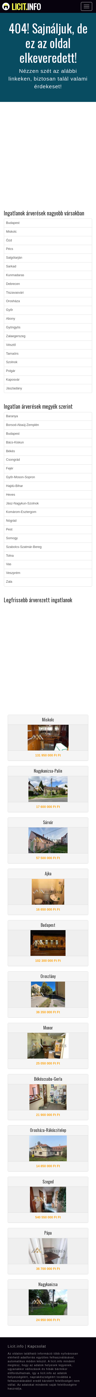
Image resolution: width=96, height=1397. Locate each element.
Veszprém (13, 573)
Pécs (9, 249)
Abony (10, 318)
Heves (10, 494)
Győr (9, 310)
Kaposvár (13, 379)
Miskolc (11, 231)
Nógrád (11, 520)
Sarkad (11, 266)
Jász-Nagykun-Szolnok (22, 503)
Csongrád (13, 459)
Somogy (12, 538)
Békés (10, 451)
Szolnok (11, 362)
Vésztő (11, 345)
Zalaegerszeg (16, 336)
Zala (9, 581)
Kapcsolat (36, 1346)
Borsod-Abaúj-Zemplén (22, 425)
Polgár (10, 371)
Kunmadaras (15, 275)
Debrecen (13, 284)
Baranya (12, 416)
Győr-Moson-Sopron (20, 477)
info (26, 6)
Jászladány (14, 388)
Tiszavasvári (15, 292)
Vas (9, 564)
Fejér (9, 468)
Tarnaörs (12, 353)
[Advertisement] (48, 156)
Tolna (10, 555)
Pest (9, 529)
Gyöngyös (13, 327)
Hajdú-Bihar (14, 486)
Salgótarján (14, 257)
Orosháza (13, 301)
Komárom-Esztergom (21, 512)
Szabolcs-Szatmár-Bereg (24, 547)
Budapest (13, 223)
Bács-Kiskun (15, 442)
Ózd (9, 240)
